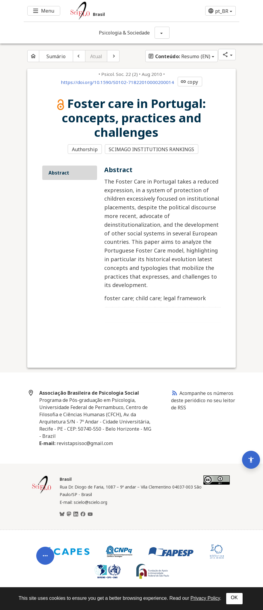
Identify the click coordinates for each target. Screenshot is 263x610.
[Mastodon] (69, 514)
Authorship (85, 149)
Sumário (56, 56)
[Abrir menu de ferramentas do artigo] (45, 559)
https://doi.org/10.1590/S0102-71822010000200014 (117, 82)
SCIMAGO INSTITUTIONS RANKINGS (151, 149)
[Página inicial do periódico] (33, 56)
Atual (96, 56)
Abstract (59, 173)
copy (189, 82)
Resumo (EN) (179, 56)
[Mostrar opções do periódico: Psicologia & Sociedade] (162, 33)
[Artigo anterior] (79, 56)
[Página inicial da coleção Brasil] (41, 492)
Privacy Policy (205, 598)
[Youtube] (90, 514)
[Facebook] (83, 514)
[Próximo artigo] (113, 56)
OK (234, 597)
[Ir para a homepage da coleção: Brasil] (113, 10)
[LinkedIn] (75, 514)
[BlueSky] (62, 514)
